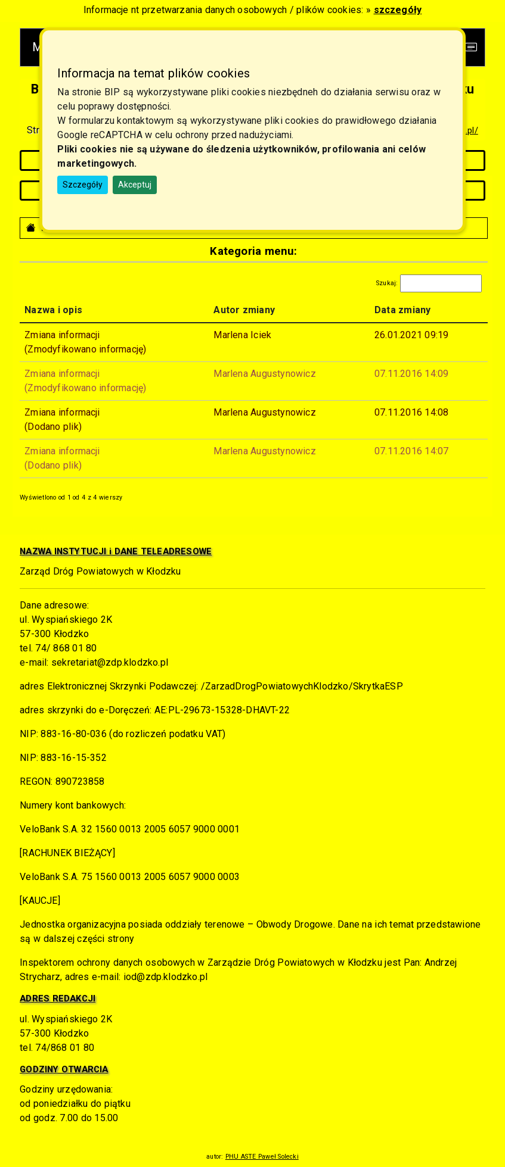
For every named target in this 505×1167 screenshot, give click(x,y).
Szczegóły (83, 184)
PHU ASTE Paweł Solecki (262, 1156)
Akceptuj (134, 184)
